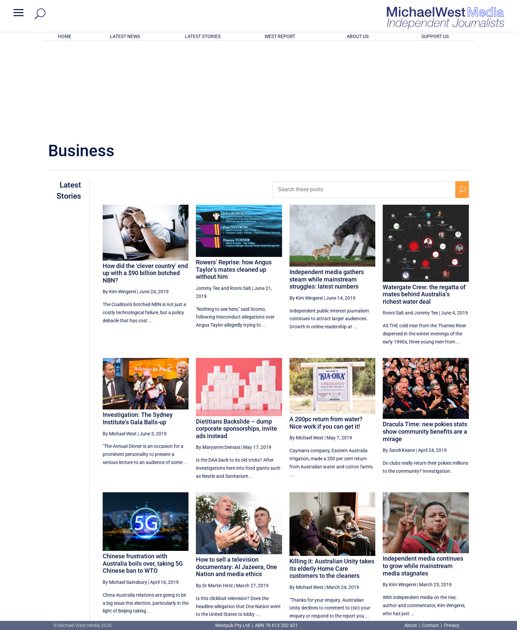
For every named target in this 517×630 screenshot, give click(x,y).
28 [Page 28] (378, 557)
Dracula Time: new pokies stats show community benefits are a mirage (425, 343)
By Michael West (120, 345)
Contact (430, 625)
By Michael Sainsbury (125, 494)
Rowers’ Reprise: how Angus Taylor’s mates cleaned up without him (234, 181)
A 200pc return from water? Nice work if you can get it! (326, 334)
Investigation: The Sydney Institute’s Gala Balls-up (138, 330)
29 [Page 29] (395, 557)
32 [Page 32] (446, 557)
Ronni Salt (240, 200)
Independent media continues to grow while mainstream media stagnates (423, 477)
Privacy (451, 625)
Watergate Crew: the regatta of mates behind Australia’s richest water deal (424, 206)
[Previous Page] (362, 557)
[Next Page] (462, 557)
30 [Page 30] (412, 557)
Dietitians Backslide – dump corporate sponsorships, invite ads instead (236, 340)
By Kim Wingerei (119, 203)
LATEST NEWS (125, 36)
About (411, 625)
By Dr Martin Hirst (214, 497)
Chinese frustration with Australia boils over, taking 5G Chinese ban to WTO (143, 475)
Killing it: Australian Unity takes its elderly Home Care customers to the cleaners (331, 480)
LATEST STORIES (202, 36)
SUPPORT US (435, 36)
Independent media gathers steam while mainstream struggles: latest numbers (326, 191)
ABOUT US (358, 36)
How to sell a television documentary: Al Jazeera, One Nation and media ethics (236, 478)
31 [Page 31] (429, 557)
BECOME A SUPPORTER (481, 583)
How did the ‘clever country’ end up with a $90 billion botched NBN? (145, 184)
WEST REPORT (280, 36)
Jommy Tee (208, 200)
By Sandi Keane (399, 362)
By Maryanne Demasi (218, 359)
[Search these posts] (363, 101)
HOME (64, 36)
